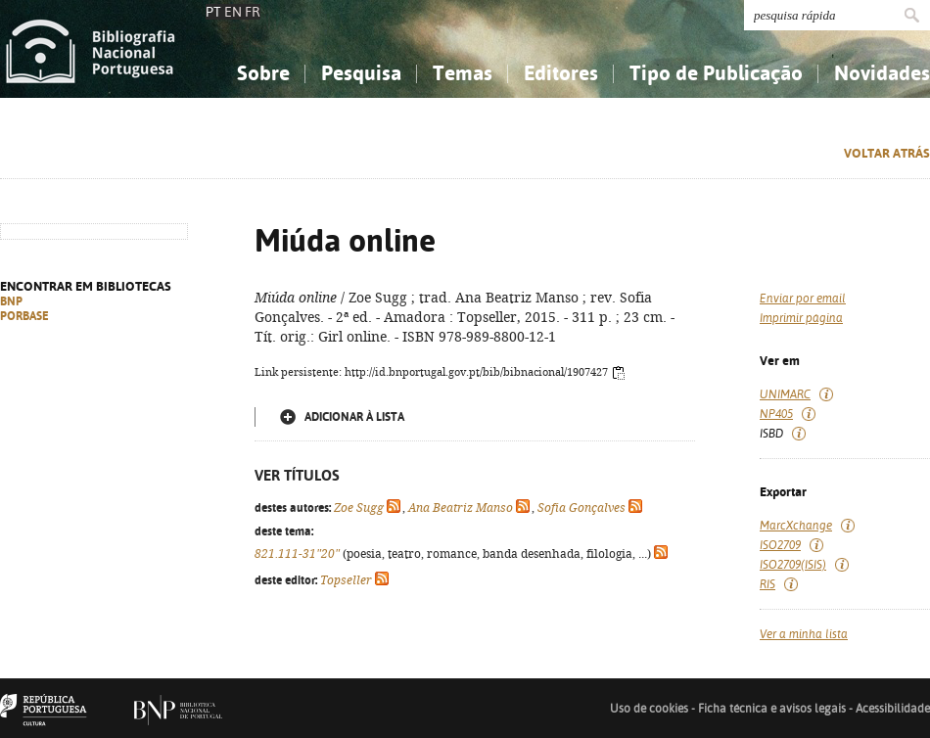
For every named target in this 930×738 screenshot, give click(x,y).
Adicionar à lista (354, 417)
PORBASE (24, 316)
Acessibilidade (893, 708)
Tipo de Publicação (716, 73)
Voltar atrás (887, 153)
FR (252, 12)
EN (233, 12)
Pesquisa (361, 73)
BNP (11, 301)
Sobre (263, 73)
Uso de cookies (649, 708)
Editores (561, 73)
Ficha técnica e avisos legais (772, 708)
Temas (462, 73)
